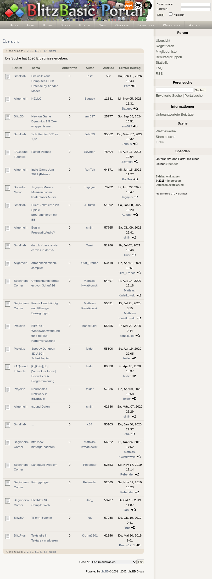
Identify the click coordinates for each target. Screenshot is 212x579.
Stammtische (166, 137)
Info (31, 25)
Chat (102, 25)
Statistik (162, 62)
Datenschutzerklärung (170, 184)
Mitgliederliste (166, 51)
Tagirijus (89, 187)
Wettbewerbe (166, 131)
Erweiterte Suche (169, 96)
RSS (159, 73)
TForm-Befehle (41, 517)
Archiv (195, 25)
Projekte (19, 325)
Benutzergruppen (169, 57)
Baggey (90, 98)
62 (45, 51)
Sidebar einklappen (168, 176)
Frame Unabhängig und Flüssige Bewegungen (44, 308)
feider (89, 348)
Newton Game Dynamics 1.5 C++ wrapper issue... (44, 121)
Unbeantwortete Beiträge (175, 114)
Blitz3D (19, 116)
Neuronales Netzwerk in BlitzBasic (39, 394)
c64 (89, 424)
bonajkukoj (89, 325)
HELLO (36, 98)
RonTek (90, 169)
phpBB (105, 571)
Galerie (122, 25)
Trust (89, 245)
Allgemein (20, 98)
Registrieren (165, 46)
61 (41, 51)
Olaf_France (89, 262)
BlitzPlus (20, 535)
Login (160, 14)
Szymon (90, 151)
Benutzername (165, 4)
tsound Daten (40, 406)
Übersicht (11, 41)
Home (14, 25)
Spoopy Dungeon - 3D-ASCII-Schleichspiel (44, 353)
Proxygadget (40, 482)
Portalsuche (194, 96)
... (32, 424)
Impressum (174, 180)
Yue (89, 517)
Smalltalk (20, 76)
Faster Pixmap (41, 151)
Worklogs (172, 25)
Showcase (146, 25)
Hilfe (47, 25)
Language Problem (44, 464)
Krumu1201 (90, 535)
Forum (84, 25)
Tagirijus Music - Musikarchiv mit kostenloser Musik (43, 192)
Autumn (90, 205)
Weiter (52, 51)
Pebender (89, 464)
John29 (90, 134)
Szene (66, 25)
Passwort (162, 8)
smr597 (90, 116)
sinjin (89, 227)
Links (160, 142)
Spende (171, 163)
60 (36, 51)
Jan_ (89, 500)
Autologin (179, 14)
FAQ (159, 68)
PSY (90, 76)
